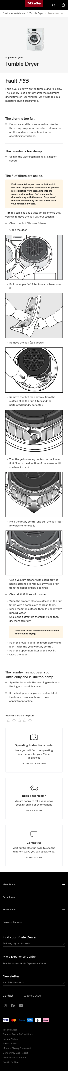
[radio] (9, 720)
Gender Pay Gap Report (15, 1053)
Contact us (34, 858)
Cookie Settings (11, 1062)
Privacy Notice (10, 1039)
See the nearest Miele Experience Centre (24, 963)
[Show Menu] (7, 5)
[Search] (54, 5)
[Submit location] (64, 944)
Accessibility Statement (15, 1057)
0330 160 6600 (32, 996)
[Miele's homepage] (34, 5)
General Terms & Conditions (18, 1034)
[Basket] (63, 5)
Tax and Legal (10, 1030)
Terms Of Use (10, 1044)
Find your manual (33, 764)
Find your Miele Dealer (19, 937)
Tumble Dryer (36, 13)
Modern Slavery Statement (17, 1048)
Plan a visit (34, 811)
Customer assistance (14, 13)
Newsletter (11, 976)
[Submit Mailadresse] (64, 983)
